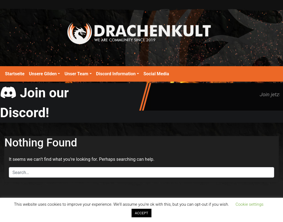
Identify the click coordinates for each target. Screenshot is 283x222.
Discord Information (116, 73)
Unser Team (76, 73)
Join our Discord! (34, 103)
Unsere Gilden (43, 73)
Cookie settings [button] (249, 204)
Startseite (15, 73)
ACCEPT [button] (141, 213)
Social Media (156, 73)
